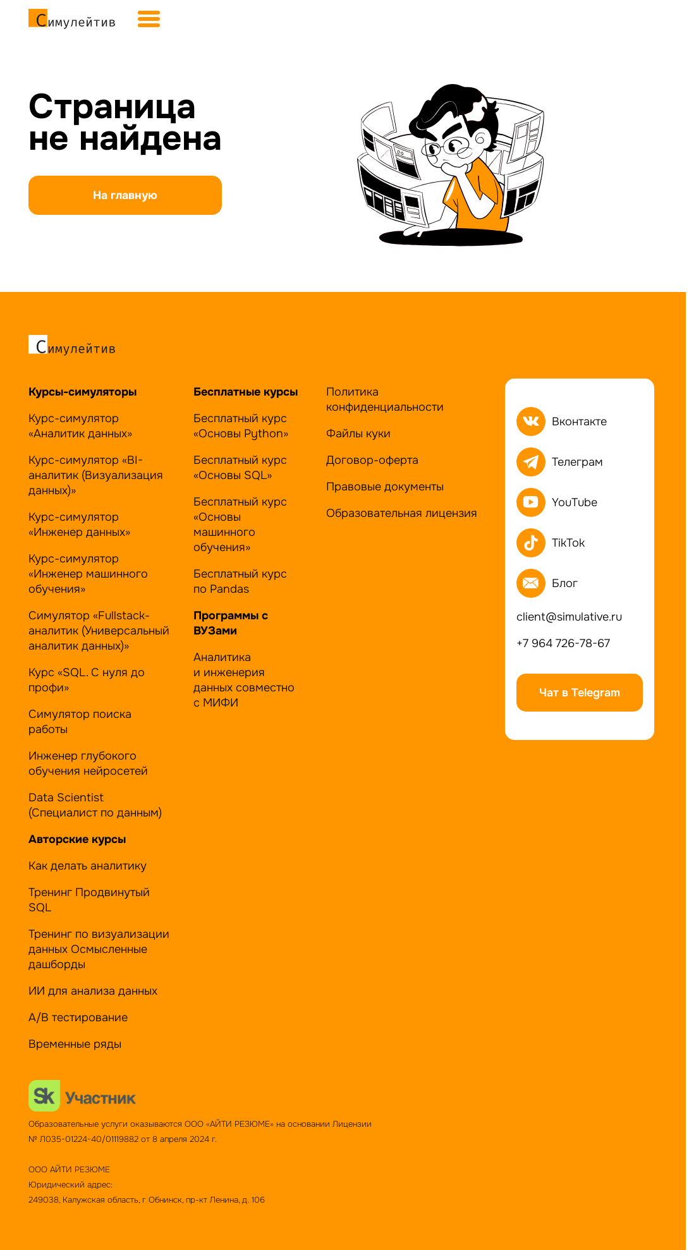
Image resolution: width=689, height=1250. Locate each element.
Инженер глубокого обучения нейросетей (88, 763)
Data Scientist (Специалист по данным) (95, 805)
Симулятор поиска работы (79, 721)
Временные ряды (74, 1044)
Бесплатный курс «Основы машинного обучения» (240, 524)
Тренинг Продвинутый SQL (89, 899)
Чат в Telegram (579, 693)
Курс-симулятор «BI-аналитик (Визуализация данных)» (95, 475)
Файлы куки (358, 433)
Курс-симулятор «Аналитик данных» (80, 425)
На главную (125, 195)
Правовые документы (385, 487)
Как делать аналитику (87, 866)
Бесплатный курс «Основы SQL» (240, 467)
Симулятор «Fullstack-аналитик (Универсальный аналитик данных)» (98, 631)
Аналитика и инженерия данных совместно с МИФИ (244, 680)
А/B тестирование (78, 1017)
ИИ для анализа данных (92, 991)
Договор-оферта (372, 460)
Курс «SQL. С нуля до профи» (86, 680)
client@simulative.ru (569, 617)
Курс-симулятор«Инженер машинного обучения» (88, 574)
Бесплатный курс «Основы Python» (240, 425)
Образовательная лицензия (401, 513)
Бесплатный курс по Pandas (240, 581)
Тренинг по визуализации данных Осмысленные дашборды (98, 949)
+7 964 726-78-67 (563, 643)
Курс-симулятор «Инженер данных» (79, 524)
